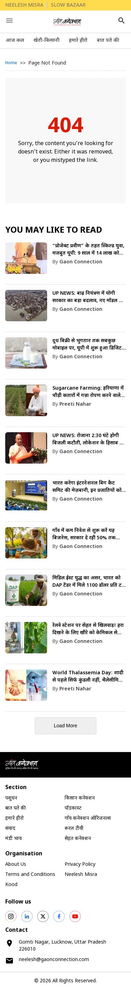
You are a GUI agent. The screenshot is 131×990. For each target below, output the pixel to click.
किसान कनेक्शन (80, 798)
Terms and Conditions (30, 874)
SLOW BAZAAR (68, 5)
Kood (11, 885)
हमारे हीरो (78, 40)
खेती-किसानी (46, 40)
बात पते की (108, 40)
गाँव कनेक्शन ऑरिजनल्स (88, 818)
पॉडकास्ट (73, 808)
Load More (65, 725)
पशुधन (11, 798)
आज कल (15, 40)
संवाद (10, 828)
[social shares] (10, 916)
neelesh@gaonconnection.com (54, 960)
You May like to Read (53, 230)
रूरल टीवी (74, 828)
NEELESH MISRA (24, 5)
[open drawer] (9, 20)
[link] (65, 263)
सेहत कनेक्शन (78, 838)
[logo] (67, 21)
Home (11, 63)
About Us (15, 864)
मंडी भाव (13, 838)
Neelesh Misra (81, 874)
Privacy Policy (80, 864)
